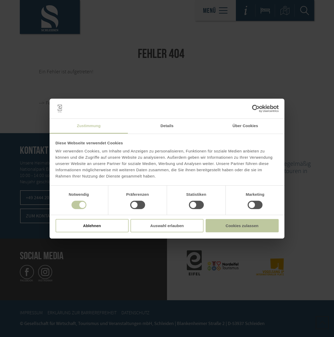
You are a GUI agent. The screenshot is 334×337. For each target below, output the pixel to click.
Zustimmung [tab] (89, 125)
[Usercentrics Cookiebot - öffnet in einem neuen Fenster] (256, 109)
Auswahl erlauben (167, 225)
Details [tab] (167, 125)
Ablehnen (92, 225)
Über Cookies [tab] (245, 125)
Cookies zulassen (242, 225)
